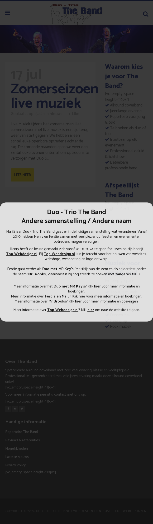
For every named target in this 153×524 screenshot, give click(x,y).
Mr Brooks (37, 274)
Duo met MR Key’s (58, 269)
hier (97, 286)
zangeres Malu (127, 274)
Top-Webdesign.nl (21, 254)
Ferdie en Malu (57, 296)
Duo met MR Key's (69, 286)
